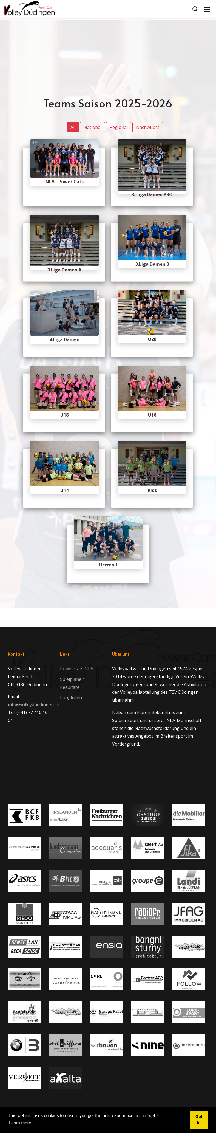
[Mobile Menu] (207, 8)
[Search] (195, 9)
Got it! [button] (198, 1119)
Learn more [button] (20, 1123)
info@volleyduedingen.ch (33, 704)
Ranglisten (71, 698)
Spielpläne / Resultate (72, 683)
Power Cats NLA (76, 668)
